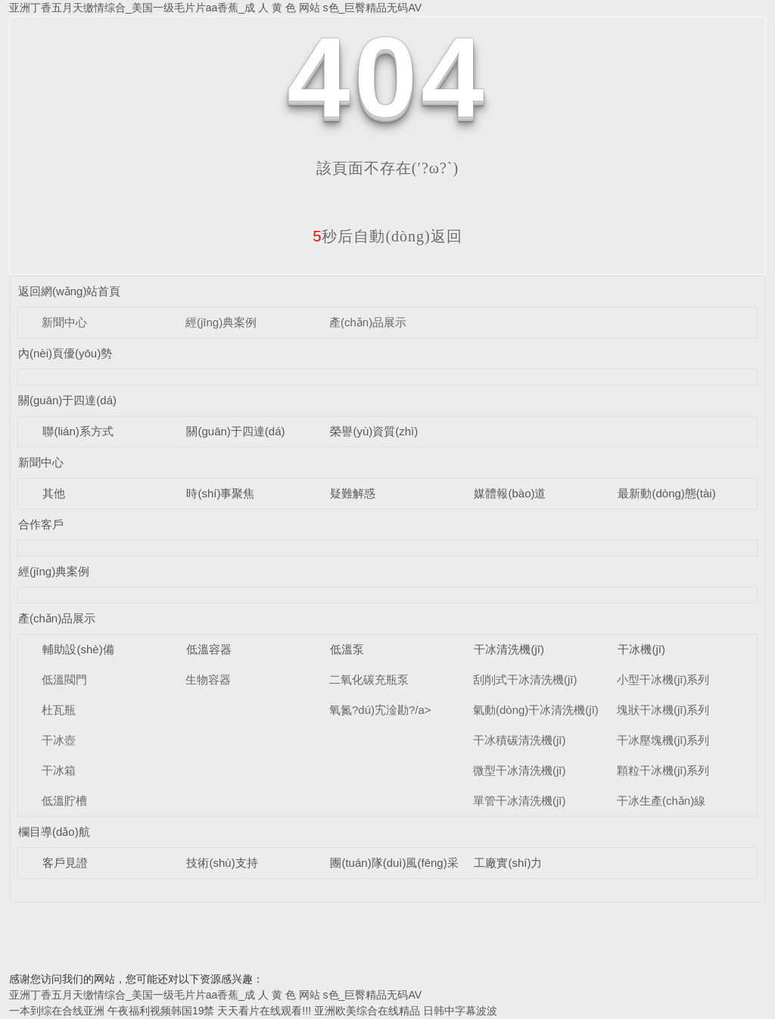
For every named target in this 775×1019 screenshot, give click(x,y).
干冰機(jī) (641, 649)
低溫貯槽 (64, 800)
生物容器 (208, 679)
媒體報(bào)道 (510, 493)
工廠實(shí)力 (508, 862)
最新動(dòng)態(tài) (666, 493)
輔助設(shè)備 (78, 649)
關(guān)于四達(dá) (67, 400)
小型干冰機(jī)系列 (663, 679)
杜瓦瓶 (59, 709)
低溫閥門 (64, 679)
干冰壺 (59, 740)
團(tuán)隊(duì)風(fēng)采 (394, 862)
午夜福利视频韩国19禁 (161, 1011)
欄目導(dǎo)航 (54, 831)
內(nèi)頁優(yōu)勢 (65, 353)
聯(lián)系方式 (77, 431)
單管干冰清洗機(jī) (519, 800)
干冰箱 (59, 770)
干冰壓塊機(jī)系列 (663, 740)
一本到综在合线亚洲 (56, 1011)
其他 (53, 493)
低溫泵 (347, 649)
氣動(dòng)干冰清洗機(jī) (536, 709)
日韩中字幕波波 (460, 1011)
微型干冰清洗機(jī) (519, 770)
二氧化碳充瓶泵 (369, 679)
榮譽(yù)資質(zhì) (374, 431)
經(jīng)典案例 (221, 322)
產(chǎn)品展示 (367, 322)
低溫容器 (209, 649)
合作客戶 (41, 524)
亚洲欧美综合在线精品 (367, 1011)
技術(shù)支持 (221, 862)
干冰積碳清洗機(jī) (519, 740)
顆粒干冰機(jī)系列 (663, 770)
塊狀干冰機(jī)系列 (663, 709)
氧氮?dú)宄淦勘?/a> (380, 709)
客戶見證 (65, 862)
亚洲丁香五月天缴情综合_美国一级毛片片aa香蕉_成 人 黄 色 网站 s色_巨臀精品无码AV (215, 8)
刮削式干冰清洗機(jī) (525, 679)
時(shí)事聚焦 (220, 493)
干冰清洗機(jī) (509, 649)
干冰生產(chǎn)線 (661, 800)
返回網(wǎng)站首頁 (69, 291)
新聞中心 (64, 322)
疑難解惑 (352, 493)
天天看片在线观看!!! (264, 1011)
